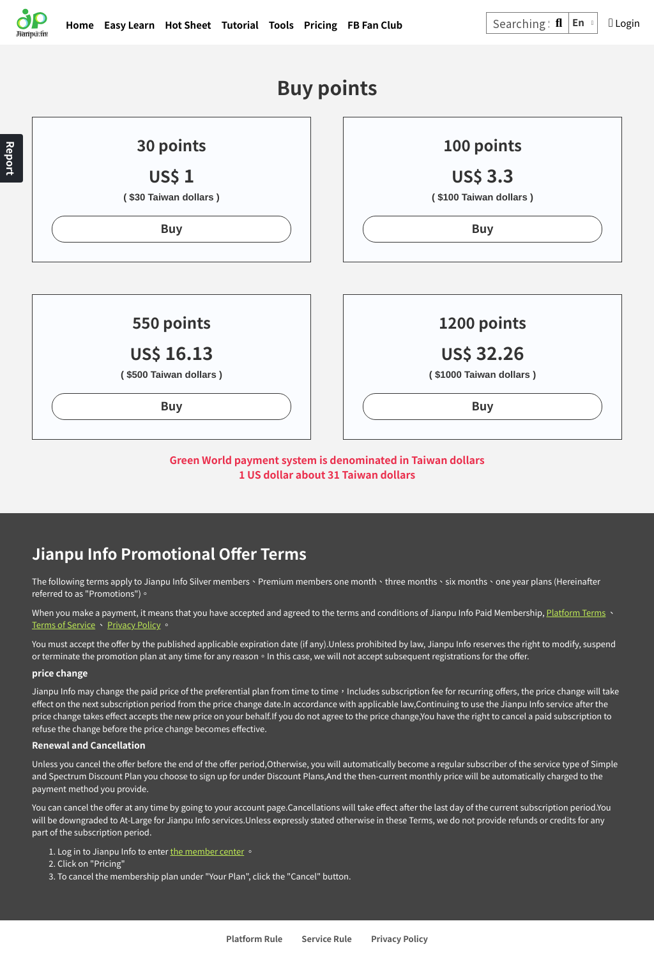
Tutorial (240, 25)
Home (80, 25)
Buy (171, 228)
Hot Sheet (188, 25)
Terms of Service (63, 624)
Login (624, 23)
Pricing (320, 25)
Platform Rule (254, 938)
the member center (207, 851)
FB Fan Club (374, 25)
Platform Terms (575, 612)
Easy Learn (129, 25)
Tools (281, 25)
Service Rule (326, 938)
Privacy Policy (133, 624)
